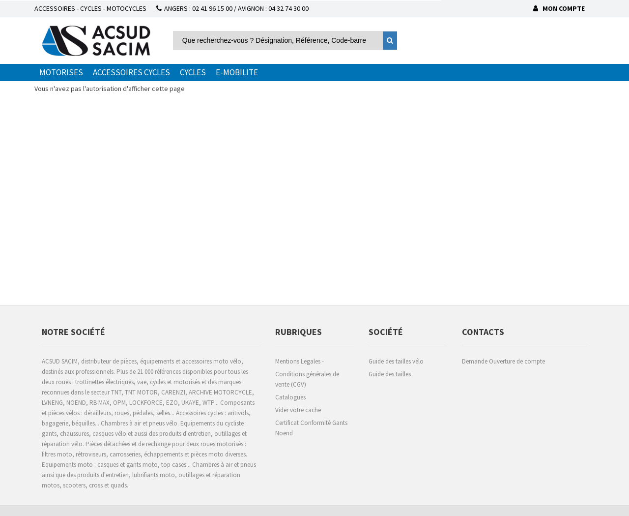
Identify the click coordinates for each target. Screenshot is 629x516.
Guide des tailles (390, 374)
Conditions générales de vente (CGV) (307, 379)
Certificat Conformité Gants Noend (311, 428)
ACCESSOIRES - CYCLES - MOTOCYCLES (90, 8)
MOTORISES (61, 72)
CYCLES (193, 72)
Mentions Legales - (299, 361)
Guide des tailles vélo (396, 361)
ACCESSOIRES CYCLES (131, 72)
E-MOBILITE (237, 72)
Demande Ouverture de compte (503, 361)
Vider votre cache (298, 410)
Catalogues (290, 397)
